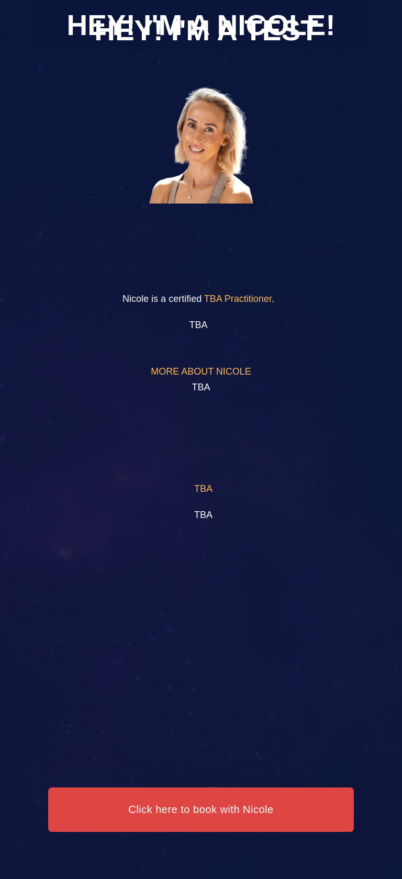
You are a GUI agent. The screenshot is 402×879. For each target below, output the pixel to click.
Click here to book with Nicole (200, 809)
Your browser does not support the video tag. (201, 439)
